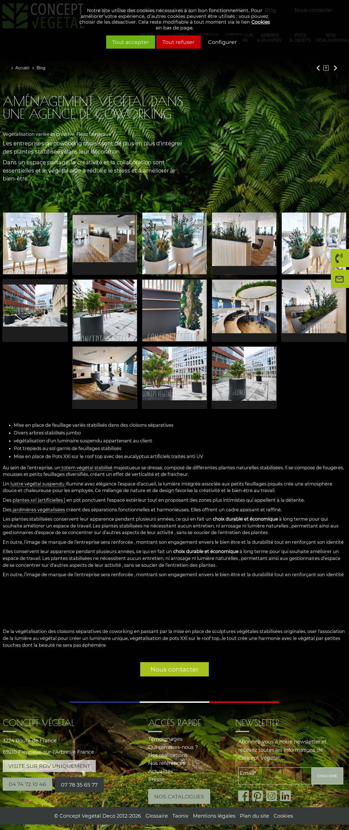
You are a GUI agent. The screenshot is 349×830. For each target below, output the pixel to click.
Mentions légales (214, 816)
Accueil (22, 68)
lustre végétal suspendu (38, 484)
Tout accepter (130, 42)
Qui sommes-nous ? (173, 747)
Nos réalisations (167, 755)
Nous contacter (174, 669)
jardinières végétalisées (39, 509)
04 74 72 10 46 (338, 260)
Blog (41, 68)
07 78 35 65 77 (79, 784)
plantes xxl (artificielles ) (39, 500)
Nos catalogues (179, 796)
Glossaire (156, 816)
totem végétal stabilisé (86, 467)
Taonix (180, 816)
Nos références (166, 763)
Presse (156, 779)
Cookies (260, 22)
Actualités (160, 771)
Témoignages (165, 739)
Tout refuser (178, 42)
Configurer (222, 42)
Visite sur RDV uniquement (49, 766)
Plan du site (254, 816)
